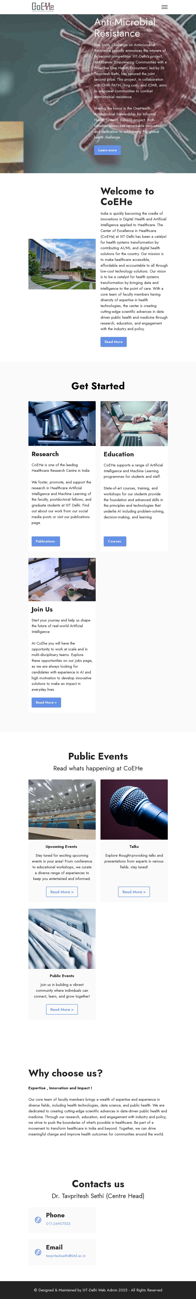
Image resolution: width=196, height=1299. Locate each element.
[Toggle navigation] (165, 7)
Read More (114, 341)
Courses (115, 541)
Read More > (46, 702)
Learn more (107, 150)
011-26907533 (58, 1223)
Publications (46, 541)
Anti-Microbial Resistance (125, 27)
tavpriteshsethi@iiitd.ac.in (65, 1255)
